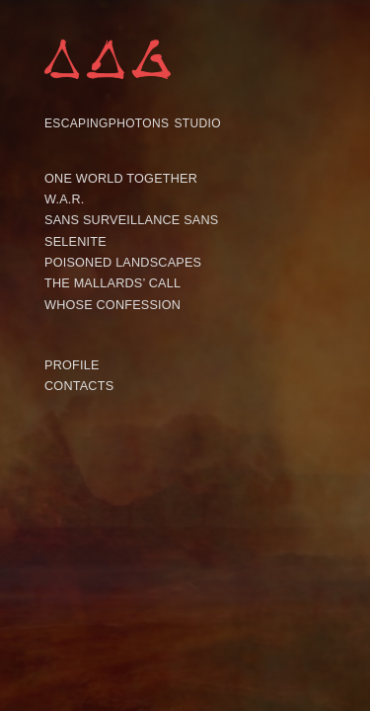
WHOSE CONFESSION (112, 305)
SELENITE (75, 242)
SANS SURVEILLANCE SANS (131, 220)
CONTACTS (78, 386)
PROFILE (72, 365)
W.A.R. (64, 199)
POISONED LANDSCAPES (122, 263)
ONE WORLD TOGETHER (120, 179)
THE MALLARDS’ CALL (112, 283)
